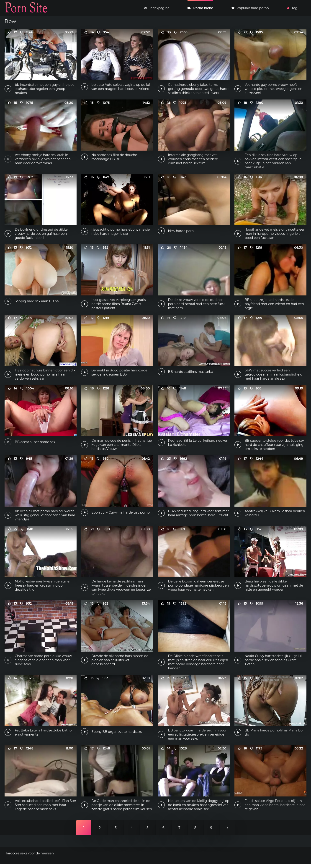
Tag (292, 8)
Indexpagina (156, 8)
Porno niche (200, 8)
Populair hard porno (250, 8)
